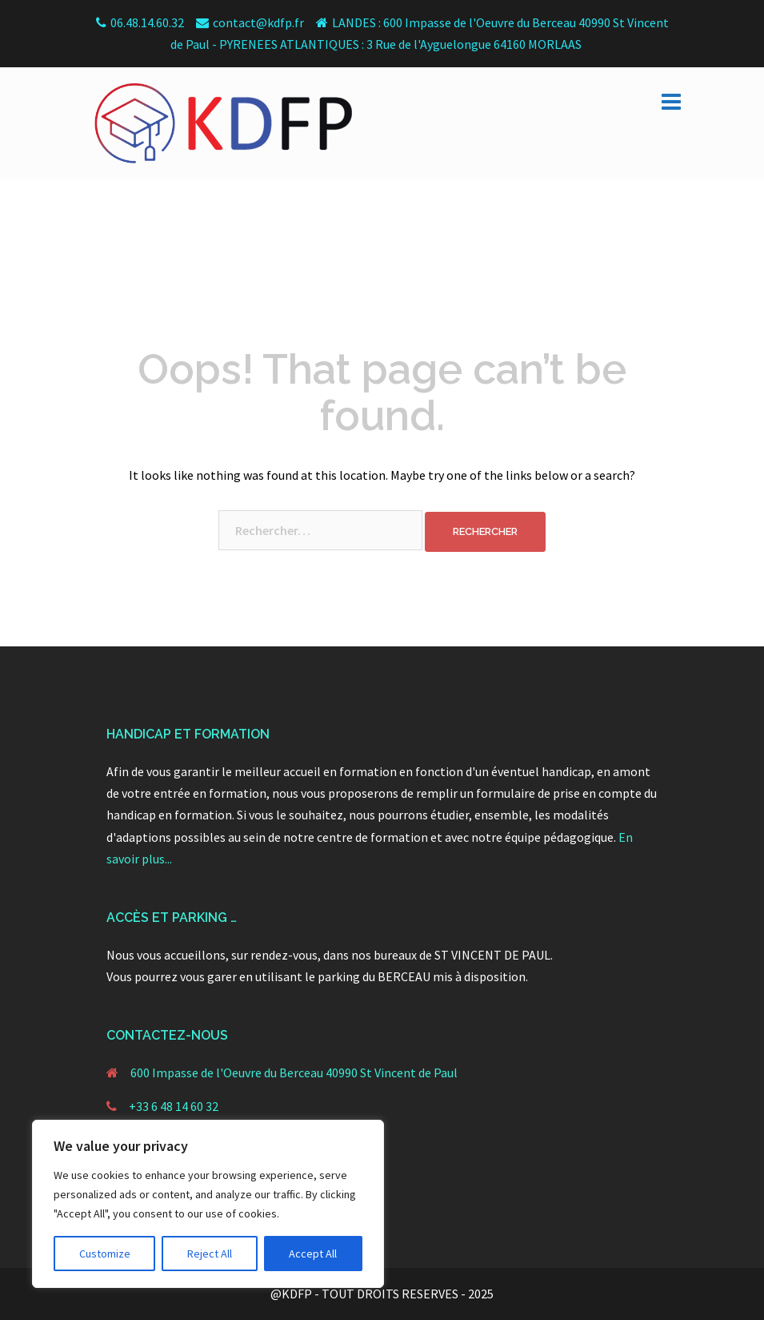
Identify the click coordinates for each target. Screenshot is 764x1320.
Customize (104, 1253)
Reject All (209, 1253)
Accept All (313, 1253)
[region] (208, 1204)
